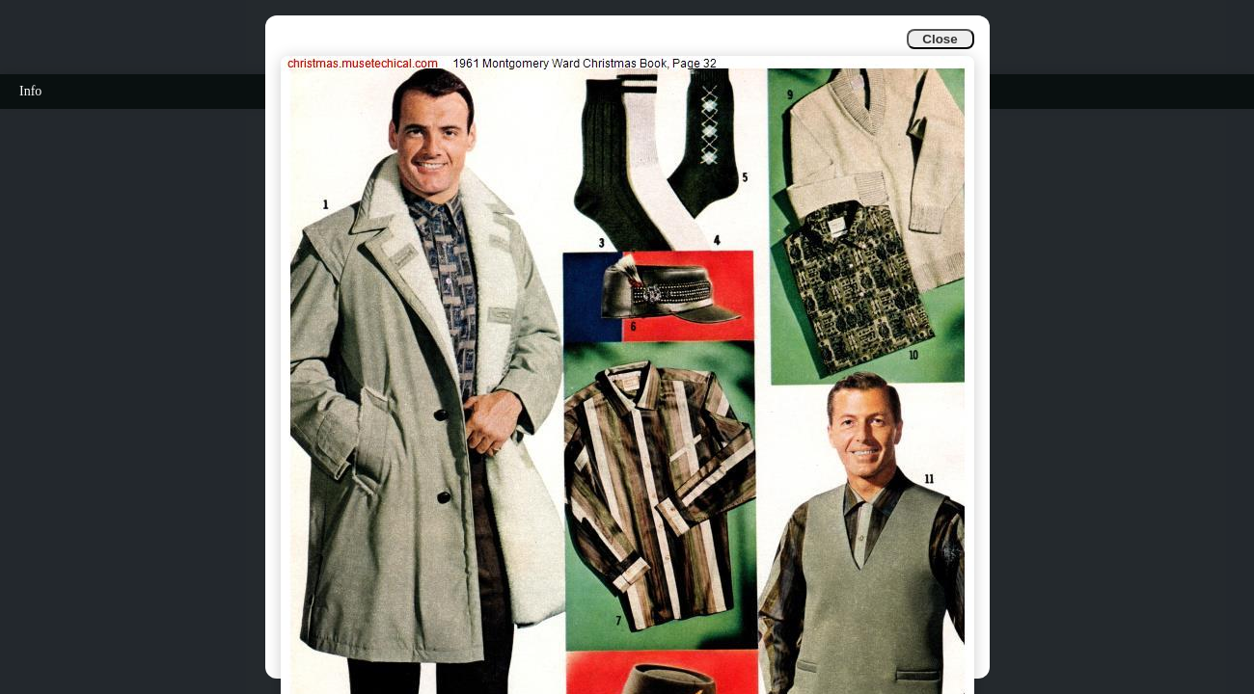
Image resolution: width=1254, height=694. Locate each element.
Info (30, 91)
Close (939, 39)
